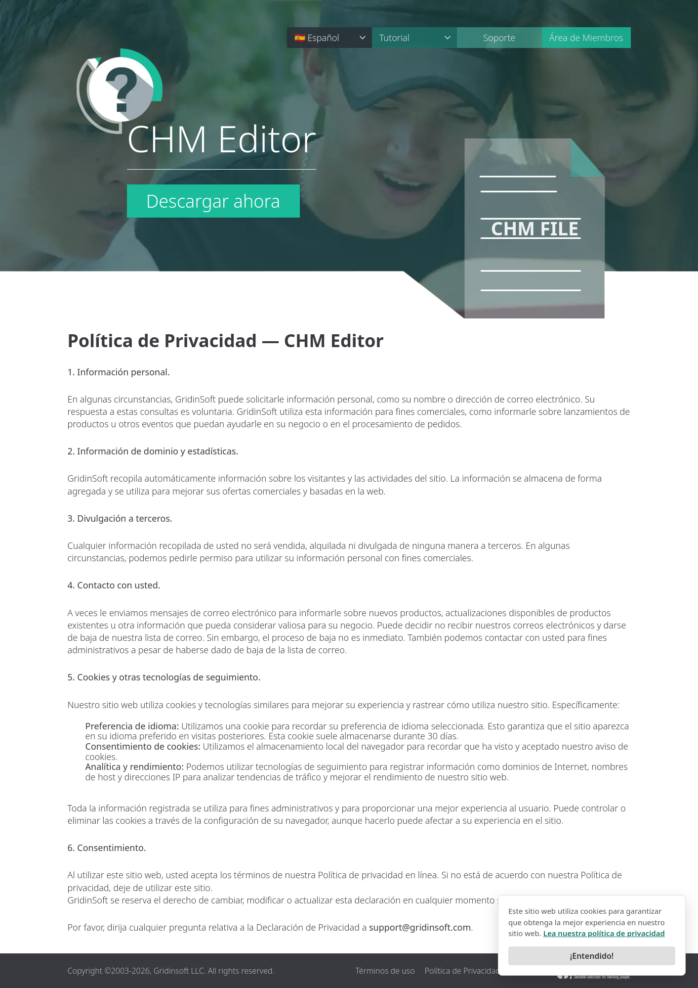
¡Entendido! (592, 955)
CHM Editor (222, 140)
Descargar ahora (213, 201)
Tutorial (394, 38)
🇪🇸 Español (316, 38)
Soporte (499, 38)
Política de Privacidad (462, 970)
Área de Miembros (586, 38)
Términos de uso (384, 970)
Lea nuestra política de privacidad (604, 933)
